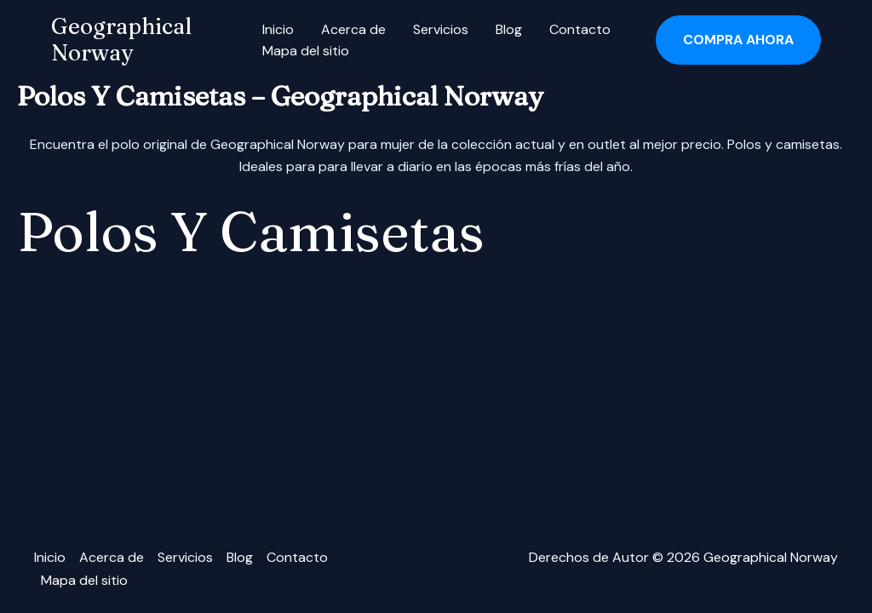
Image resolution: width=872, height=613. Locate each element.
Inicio (278, 29)
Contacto (580, 29)
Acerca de (353, 29)
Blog (509, 29)
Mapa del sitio (305, 51)
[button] (738, 40)
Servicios (440, 29)
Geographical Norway (121, 39)
